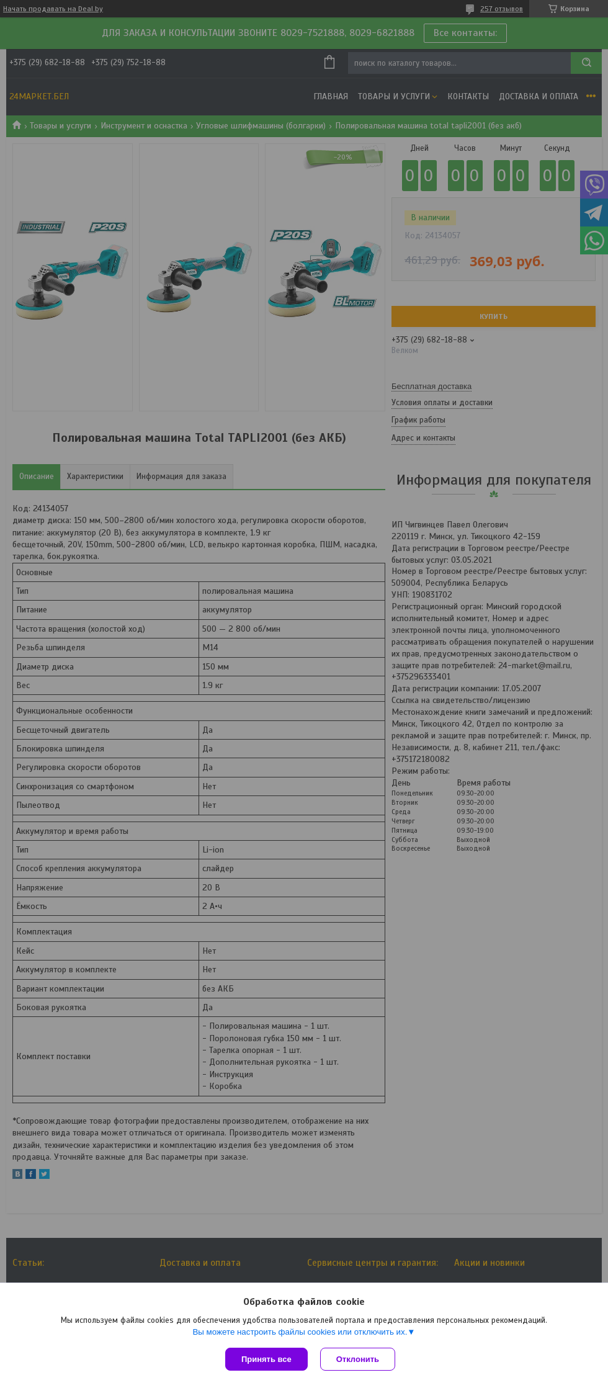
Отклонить (357, 1359)
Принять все (266, 1359)
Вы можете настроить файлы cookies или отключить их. (299, 1332)
